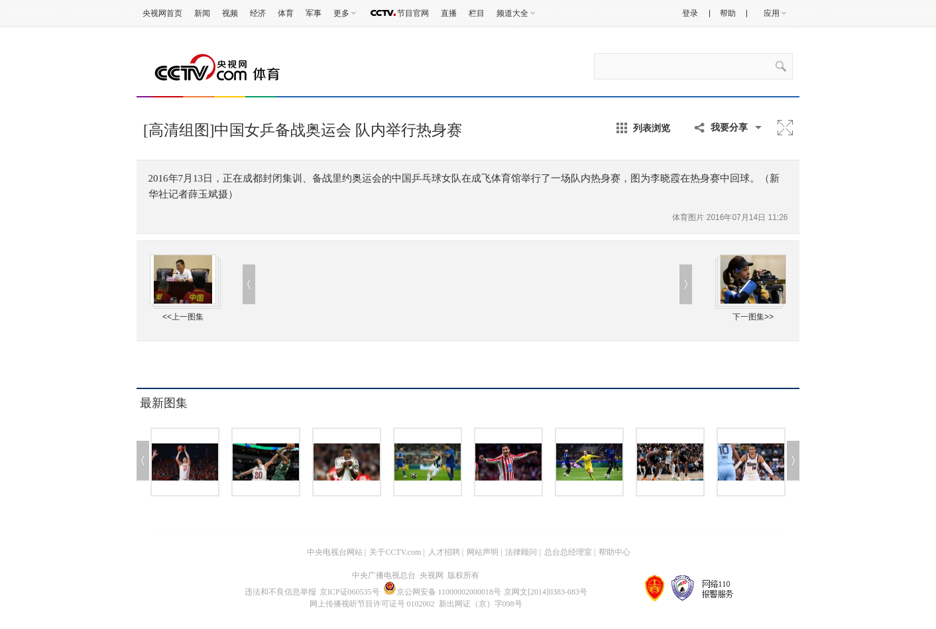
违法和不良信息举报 (280, 592)
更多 (341, 13)
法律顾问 (521, 552)
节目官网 (413, 13)
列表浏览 (651, 128)
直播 (449, 13)
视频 (230, 13)
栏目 (477, 13)
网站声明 (482, 552)
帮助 (728, 13)
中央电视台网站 (335, 552)
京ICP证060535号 (350, 592)
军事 (314, 13)
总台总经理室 (568, 552)
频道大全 (512, 13)
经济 (258, 13)
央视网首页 (162, 13)
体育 (286, 13)
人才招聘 (444, 552)
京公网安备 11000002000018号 (442, 592)
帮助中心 (614, 552)
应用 (772, 13)
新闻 (202, 13)
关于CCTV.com (395, 552)
